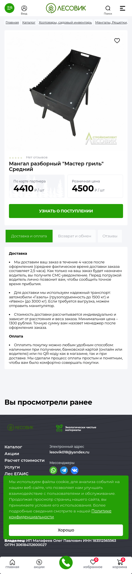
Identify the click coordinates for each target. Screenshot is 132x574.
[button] (9, 8)
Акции (11, 453)
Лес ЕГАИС (16, 473)
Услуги (12, 467)
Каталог (13, 446)
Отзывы (109, 235)
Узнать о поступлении (66, 211)
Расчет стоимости (24, 460)
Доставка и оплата (29, 235)
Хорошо (66, 530)
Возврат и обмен (74, 235)
